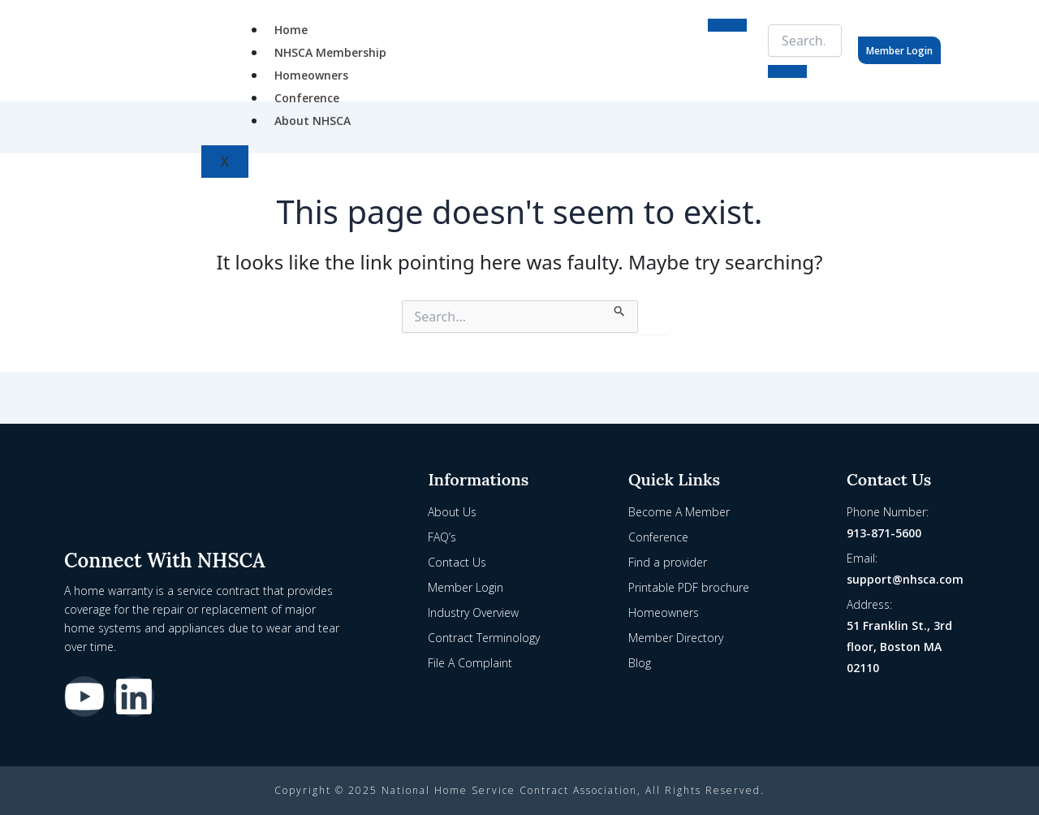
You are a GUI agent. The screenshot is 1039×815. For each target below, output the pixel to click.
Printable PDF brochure (688, 587)
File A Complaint (470, 663)
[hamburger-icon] (727, 25)
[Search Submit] (620, 308)
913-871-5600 (884, 533)
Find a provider (667, 562)
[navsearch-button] (761, 36)
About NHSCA (312, 120)
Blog (639, 663)
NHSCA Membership (330, 52)
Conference (306, 98)
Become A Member (679, 512)
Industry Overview (473, 612)
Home (291, 29)
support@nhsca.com (905, 579)
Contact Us (457, 562)
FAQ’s (442, 537)
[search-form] (805, 40)
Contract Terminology (484, 637)
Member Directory (675, 637)
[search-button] (787, 71)
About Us (452, 512)
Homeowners (311, 75)
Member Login (899, 51)
